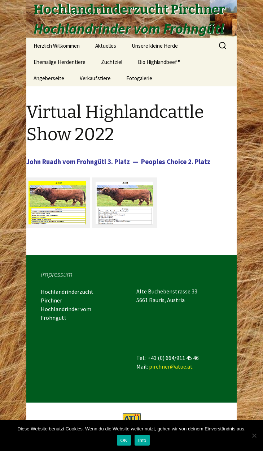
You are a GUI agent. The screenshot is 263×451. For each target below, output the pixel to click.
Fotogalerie (139, 78)
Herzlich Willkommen (57, 45)
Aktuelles (105, 45)
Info (142, 440)
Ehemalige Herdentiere (60, 62)
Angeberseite (49, 78)
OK (123, 440)
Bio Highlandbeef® (159, 62)
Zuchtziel (111, 62)
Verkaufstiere (95, 78)
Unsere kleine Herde (155, 45)
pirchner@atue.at (171, 366)
